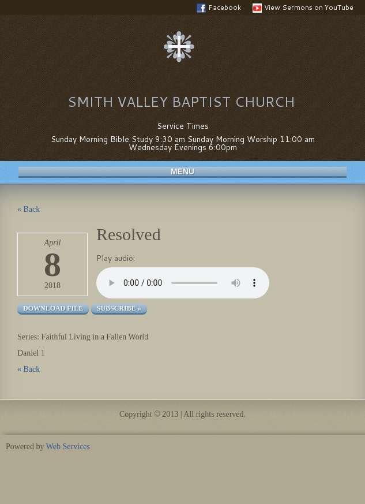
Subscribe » (119, 308)
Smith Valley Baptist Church (181, 101)
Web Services (68, 446)
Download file (53, 308)
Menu (182, 171)
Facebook (219, 7)
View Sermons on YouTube (303, 7)
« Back (28, 209)
